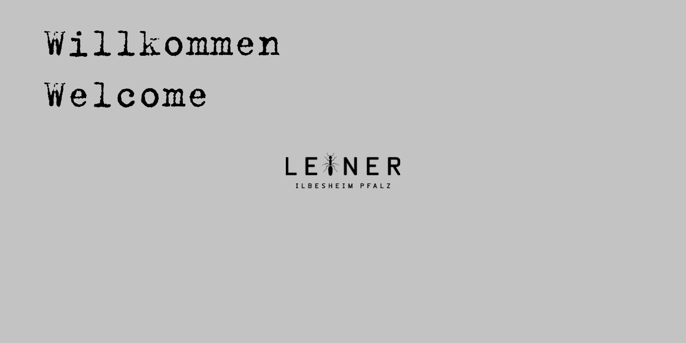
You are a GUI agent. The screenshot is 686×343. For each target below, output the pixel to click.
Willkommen (162, 41)
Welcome (126, 93)
